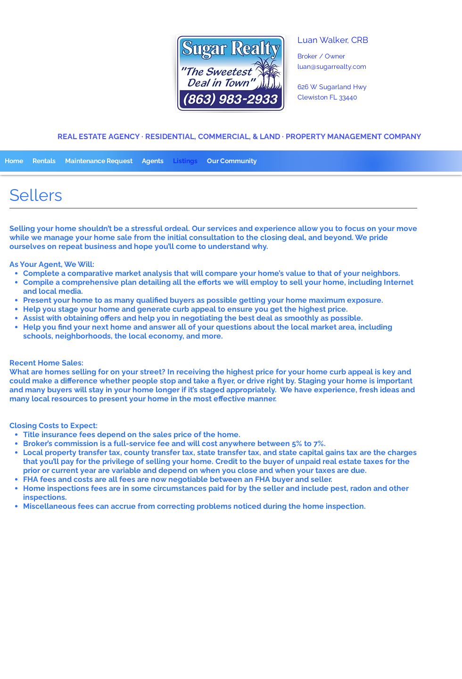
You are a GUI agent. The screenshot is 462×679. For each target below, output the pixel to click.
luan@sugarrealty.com (331, 66)
